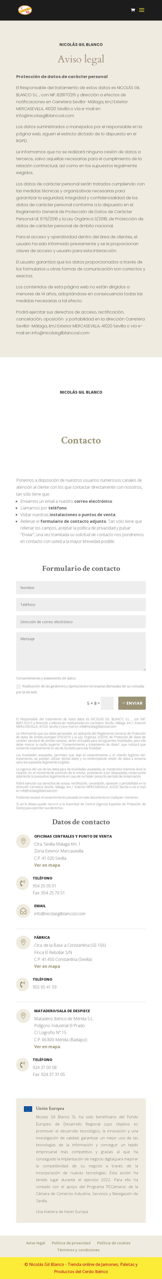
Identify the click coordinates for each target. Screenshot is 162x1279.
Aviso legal (35, 1242)
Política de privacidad (71, 1242)
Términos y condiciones (78, 1249)
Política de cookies (113, 1242)
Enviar (135, 703)
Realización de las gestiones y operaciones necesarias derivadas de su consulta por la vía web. (80, 689)
